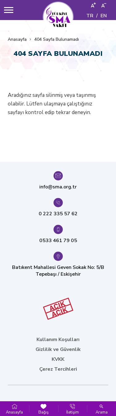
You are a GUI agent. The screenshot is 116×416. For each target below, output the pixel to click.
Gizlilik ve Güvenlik (58, 349)
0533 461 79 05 (58, 240)
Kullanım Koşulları (58, 339)
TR (89, 15)
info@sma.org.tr (58, 186)
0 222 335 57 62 (58, 213)
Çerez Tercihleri (58, 369)
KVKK (58, 359)
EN (104, 15)
